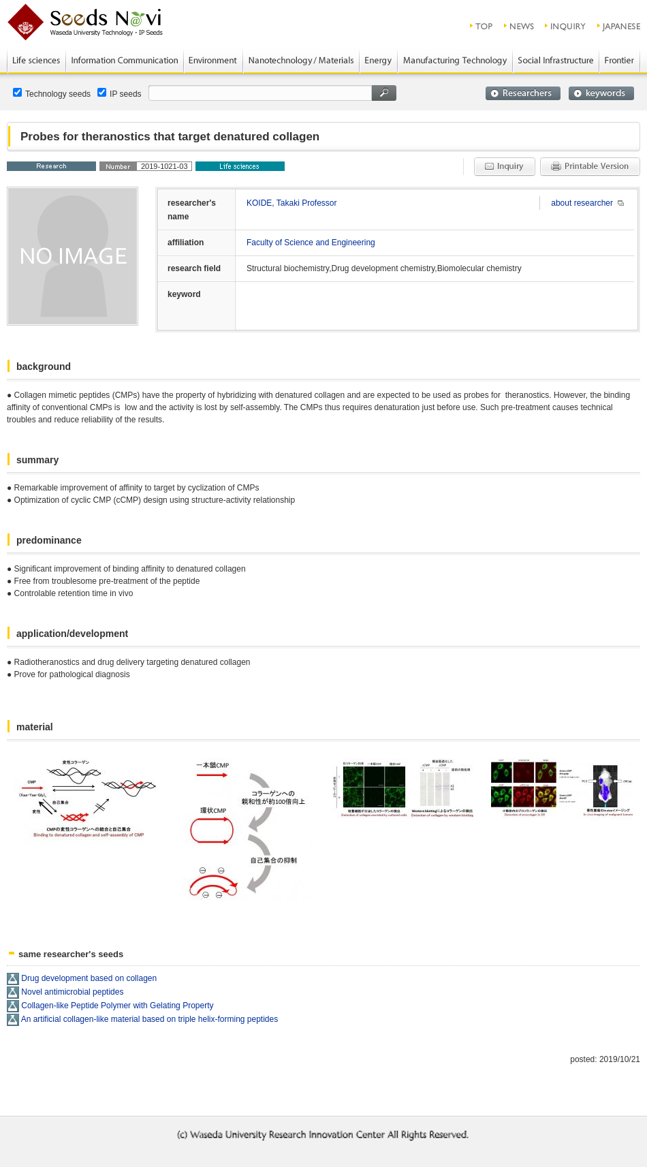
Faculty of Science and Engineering (311, 242)
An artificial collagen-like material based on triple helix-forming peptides (150, 1019)
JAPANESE (619, 26)
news (519, 26)
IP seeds (119, 93)
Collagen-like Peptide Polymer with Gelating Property (117, 1005)
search (384, 93)
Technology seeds (52, 93)
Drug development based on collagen (89, 978)
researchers (523, 93)
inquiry (566, 26)
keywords (601, 93)
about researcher (582, 203)
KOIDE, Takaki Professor (292, 203)
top (482, 26)
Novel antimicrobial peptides (72, 992)
